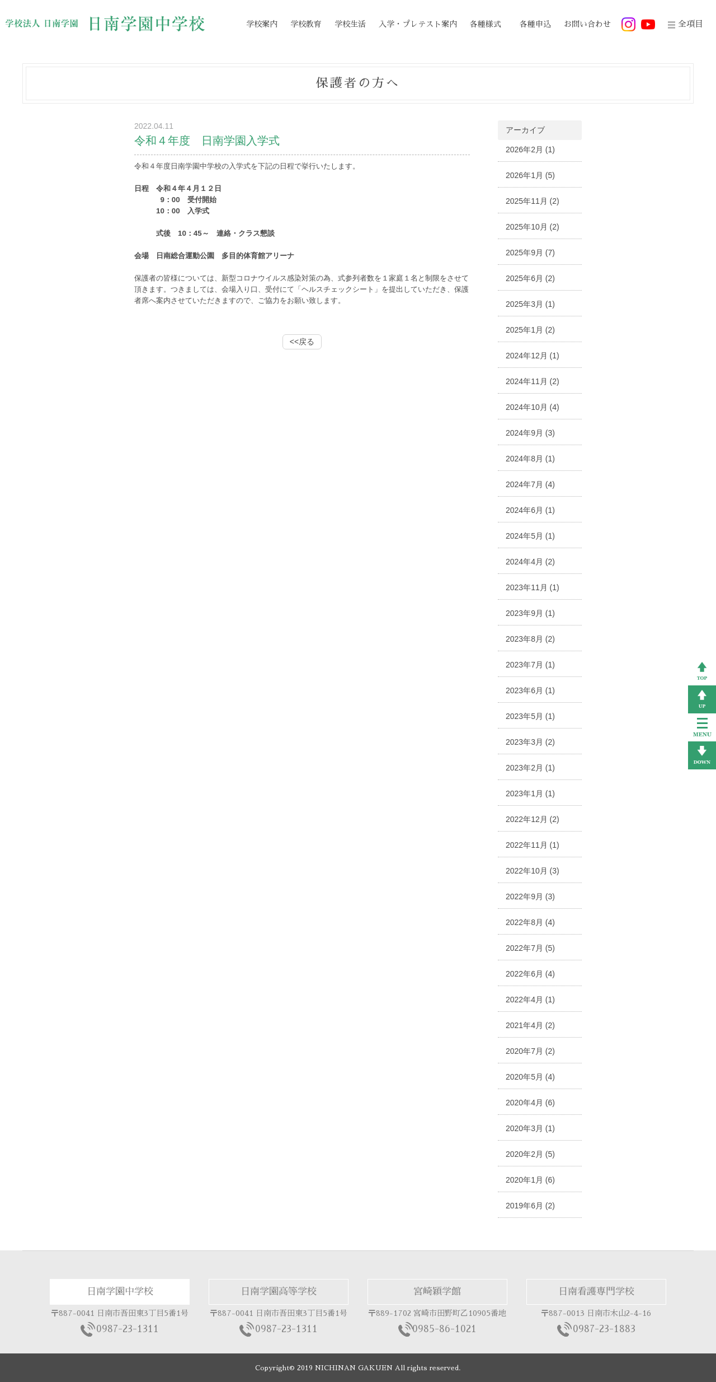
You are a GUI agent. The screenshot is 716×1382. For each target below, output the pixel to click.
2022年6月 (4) (530, 973)
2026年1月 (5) (530, 175)
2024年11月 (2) (532, 381)
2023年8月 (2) (530, 638)
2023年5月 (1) (530, 716)
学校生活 (350, 24)
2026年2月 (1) (530, 149)
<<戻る (302, 341)
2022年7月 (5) (530, 948)
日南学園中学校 (120, 1291)
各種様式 (485, 24)
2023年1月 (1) (530, 793)
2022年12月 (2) (532, 819)
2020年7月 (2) (530, 1051)
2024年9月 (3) (530, 432)
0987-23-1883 (604, 1329)
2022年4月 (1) (530, 999)
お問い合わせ (587, 24)
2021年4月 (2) (530, 1025)
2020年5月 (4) (530, 1076)
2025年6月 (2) (530, 278)
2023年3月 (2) (530, 741)
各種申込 (535, 24)
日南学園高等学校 (279, 1291)
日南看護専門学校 (596, 1291)
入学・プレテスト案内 (418, 24)
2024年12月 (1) (532, 355)
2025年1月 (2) (530, 329)
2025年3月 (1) (530, 304)
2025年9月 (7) (530, 252)
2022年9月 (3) (530, 896)
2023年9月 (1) (530, 613)
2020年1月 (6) (530, 1179)
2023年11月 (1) (532, 587)
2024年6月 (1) (530, 510)
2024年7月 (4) (530, 484)
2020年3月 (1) (530, 1128)
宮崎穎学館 (437, 1291)
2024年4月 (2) (530, 561)
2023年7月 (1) (530, 664)
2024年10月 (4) (532, 407)
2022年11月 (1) (532, 845)
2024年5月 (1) (530, 535)
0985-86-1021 (444, 1329)
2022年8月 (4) (530, 922)
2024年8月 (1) (530, 458)
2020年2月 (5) (530, 1154)
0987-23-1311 (127, 1329)
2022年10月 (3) (532, 870)
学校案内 (261, 24)
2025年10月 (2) (532, 226)
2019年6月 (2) (530, 1205)
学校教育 (306, 24)
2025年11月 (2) (532, 201)
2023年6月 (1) (530, 690)
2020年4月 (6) (530, 1102)
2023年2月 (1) (530, 767)
